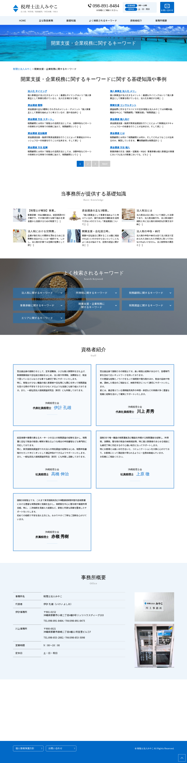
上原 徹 (143, 474)
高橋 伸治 (60, 474)
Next (104, 163)
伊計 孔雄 (62, 407)
